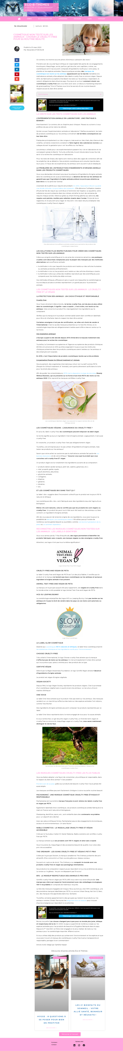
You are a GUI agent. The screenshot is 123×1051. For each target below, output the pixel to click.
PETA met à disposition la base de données (80, 373)
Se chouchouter (45, 19)
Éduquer (77, 19)
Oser (90, 19)
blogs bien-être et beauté (77, 900)
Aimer (29, 19)
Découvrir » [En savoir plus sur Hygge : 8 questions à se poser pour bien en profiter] (52, 1027)
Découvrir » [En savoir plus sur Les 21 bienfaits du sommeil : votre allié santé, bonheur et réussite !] (88, 1019)
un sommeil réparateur (52, 524)
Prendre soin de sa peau (45, 784)
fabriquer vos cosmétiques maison (60, 519)
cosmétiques (61, 647)
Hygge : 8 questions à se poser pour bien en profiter (52, 1019)
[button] (17, 60)
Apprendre (62, 19)
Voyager (101, 19)
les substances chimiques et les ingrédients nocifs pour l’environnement (64, 649)
